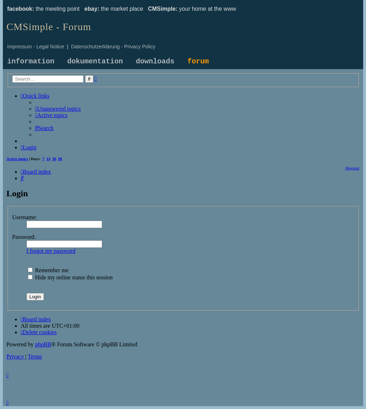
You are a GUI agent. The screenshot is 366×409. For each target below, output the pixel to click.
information (30, 61)
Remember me (48, 270)
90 (60, 159)
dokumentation (95, 61)
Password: (24, 237)
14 (48, 159)
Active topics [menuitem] (17, 159)
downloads (155, 61)
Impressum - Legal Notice (35, 46)
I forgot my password (50, 251)
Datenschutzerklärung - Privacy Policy (113, 46)
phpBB (43, 344)
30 (54, 159)
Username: (24, 217)
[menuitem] (58, 109)
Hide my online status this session (70, 277)
